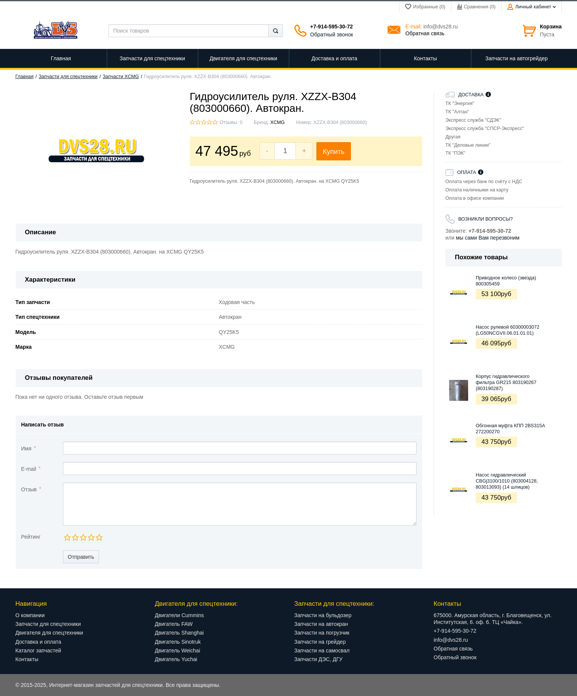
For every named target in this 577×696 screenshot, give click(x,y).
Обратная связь (425, 33)
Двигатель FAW (174, 624)
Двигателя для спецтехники (49, 633)
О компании (30, 615)
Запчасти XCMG (121, 76)
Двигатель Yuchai (176, 659)
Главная (25, 76)
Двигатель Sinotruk (178, 642)
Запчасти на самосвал (322, 650)
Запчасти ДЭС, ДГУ (318, 659)
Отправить (81, 557)
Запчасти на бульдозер (323, 615)
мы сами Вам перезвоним (488, 238)
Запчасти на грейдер (320, 642)
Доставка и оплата (38, 642)
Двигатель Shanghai (179, 633)
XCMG (277, 122)
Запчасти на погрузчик (322, 633)
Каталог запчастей (38, 650)
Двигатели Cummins (179, 615)
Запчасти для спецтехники (68, 76)
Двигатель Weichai (177, 650)
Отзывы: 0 (231, 122)
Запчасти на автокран (321, 624)
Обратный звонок (331, 34)
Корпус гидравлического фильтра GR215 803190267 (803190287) (506, 383)
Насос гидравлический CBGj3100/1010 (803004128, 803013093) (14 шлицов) (507, 481)
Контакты (27, 659)
